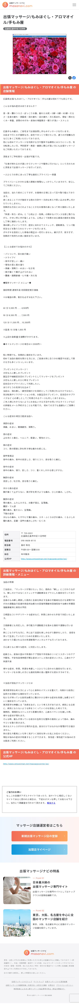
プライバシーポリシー (64, 986)
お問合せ (51, 986)
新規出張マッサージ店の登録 (39, 836)
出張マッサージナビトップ (22, 983)
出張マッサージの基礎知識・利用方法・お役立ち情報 (26, 986)
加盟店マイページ (39, 850)
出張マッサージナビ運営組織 (56, 983)
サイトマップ (39, 983)
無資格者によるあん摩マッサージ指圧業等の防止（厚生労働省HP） (39, 990)
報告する (51, 803)
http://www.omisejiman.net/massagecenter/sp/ (44, 559)
